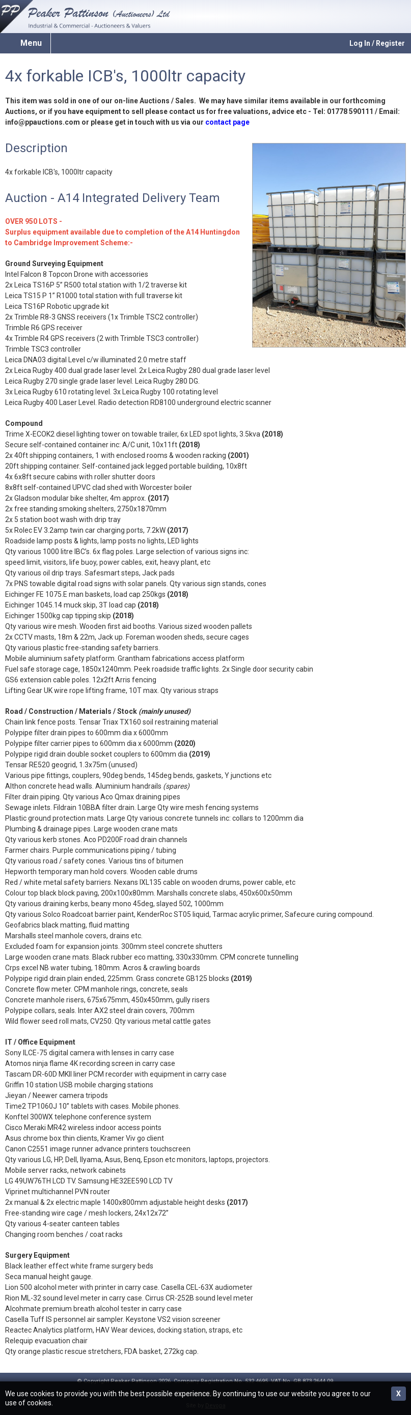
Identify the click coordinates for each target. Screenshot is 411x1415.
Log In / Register (377, 43)
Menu (31, 43)
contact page (227, 122)
